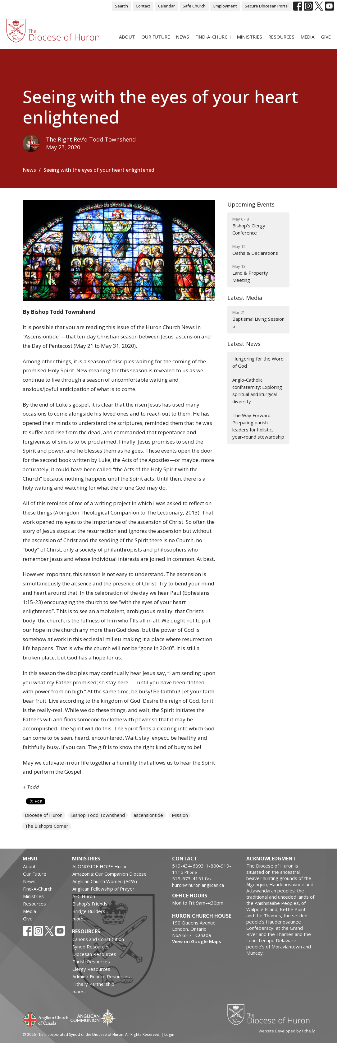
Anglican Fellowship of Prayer (103, 889)
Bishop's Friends (89, 904)
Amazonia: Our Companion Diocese (109, 874)
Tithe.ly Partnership (93, 984)
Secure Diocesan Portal (267, 6)
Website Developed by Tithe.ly (286, 1030)
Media (308, 37)
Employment (225, 6)
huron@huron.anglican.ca (198, 885)
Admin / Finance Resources (101, 976)
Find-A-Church (213, 37)
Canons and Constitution (98, 939)
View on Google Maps (196, 941)
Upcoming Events (251, 204)
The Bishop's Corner (46, 826)
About (127, 37)
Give (326, 37)
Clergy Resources (91, 969)
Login (169, 1034)
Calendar (166, 6)
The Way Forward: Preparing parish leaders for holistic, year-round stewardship (258, 426)
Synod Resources (91, 946)
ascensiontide (148, 815)
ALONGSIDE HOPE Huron (100, 866)
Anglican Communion (93, 1018)
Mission (180, 815)
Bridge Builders (88, 911)
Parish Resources (91, 961)
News (182, 37)
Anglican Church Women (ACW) (104, 881)
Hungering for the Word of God (258, 362)
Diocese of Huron (43, 815)
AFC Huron (83, 896)
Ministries (249, 37)
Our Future (155, 37)
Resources (281, 37)
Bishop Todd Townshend (98, 815)
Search (121, 6)
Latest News (244, 343)
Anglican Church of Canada (46, 1019)
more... (79, 918)
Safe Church (194, 6)
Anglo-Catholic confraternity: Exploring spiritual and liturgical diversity (257, 391)
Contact (143, 6)
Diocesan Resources (94, 954)
